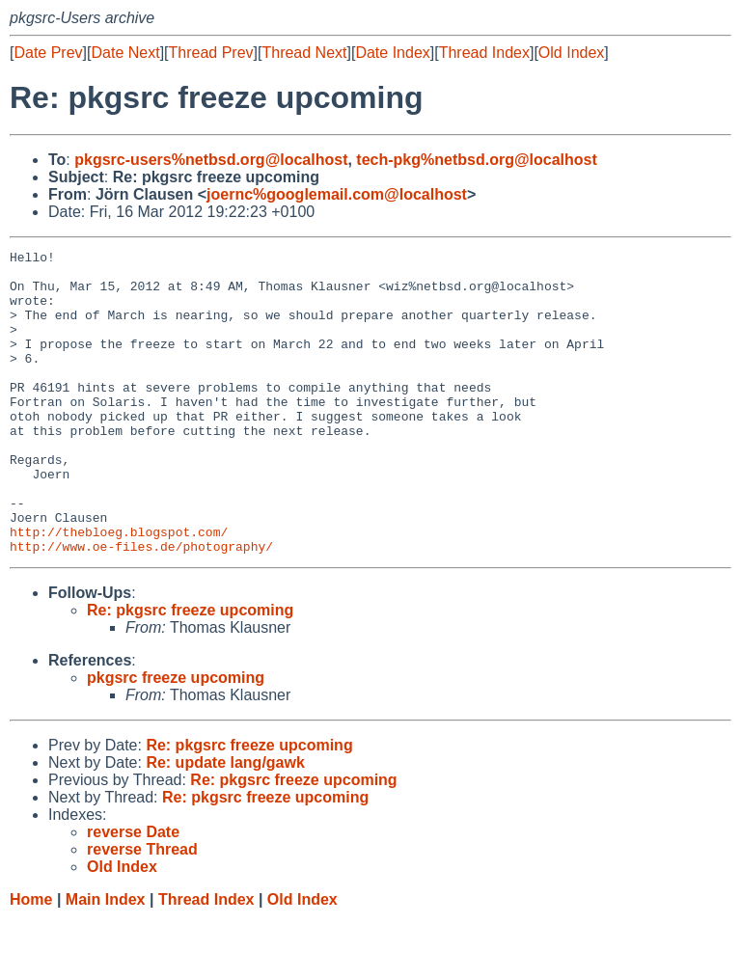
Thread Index (484, 52)
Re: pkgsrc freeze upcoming (190, 671)
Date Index (392, 52)
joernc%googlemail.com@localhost (336, 194)
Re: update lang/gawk (225, 823)
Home (31, 960)
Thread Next (303, 52)
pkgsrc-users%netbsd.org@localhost (210, 159)
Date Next (125, 52)
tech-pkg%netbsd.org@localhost (476, 159)
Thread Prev (211, 52)
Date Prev (48, 52)
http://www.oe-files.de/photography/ (141, 606)
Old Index (571, 52)
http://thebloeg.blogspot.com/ (119, 589)
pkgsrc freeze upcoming (175, 738)
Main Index (106, 960)
